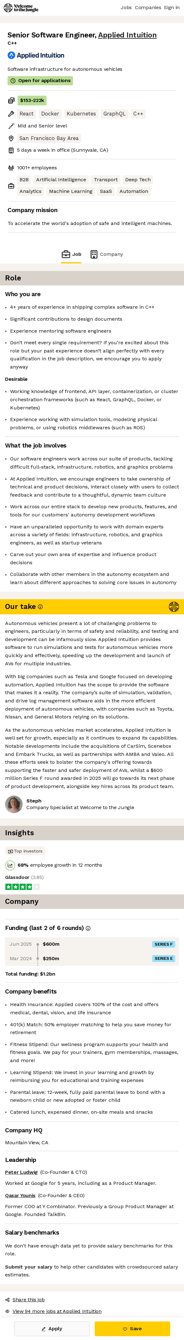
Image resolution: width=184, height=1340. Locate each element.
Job (71, 254)
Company (106, 254)
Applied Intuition (127, 35)
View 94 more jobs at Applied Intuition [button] (53, 1311)
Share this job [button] (25, 1300)
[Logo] (21, 7)
